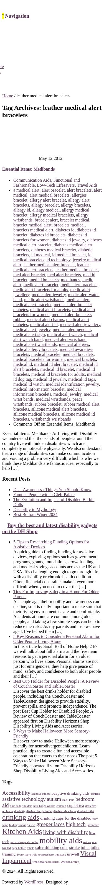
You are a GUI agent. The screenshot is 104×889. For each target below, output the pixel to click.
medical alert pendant (72, 329)
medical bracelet (45, 354)
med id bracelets (44, 279)
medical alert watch (64, 334)
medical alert (78, 299)
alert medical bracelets (50, 195)
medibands (70, 279)
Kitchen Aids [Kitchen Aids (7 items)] (22, 831)
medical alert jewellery (80, 324)
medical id (22, 364)
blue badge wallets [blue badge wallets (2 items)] (44, 805)
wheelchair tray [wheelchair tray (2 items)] (70, 861)
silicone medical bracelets (36, 414)
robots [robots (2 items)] (30, 847)
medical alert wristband (66, 339)
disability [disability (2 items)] (20, 811)
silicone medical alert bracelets (58, 409)
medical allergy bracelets (35, 349)
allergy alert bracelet (48, 200)
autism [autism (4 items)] (54, 799)
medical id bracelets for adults (58, 374)
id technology (59, 259)
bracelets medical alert (33, 230)
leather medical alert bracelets (51, 267)
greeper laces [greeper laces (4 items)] (50, 824)
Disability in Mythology (34, 509)
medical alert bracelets (50, 309)
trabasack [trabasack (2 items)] (60, 854)
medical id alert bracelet (55, 364)
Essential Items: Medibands (28, 169)
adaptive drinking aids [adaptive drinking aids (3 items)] (71, 793)
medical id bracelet (57, 369)
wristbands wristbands (51, 419)
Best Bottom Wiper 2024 (35, 514)
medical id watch (28, 384)
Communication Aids (32, 180)
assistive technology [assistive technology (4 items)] (24, 799)
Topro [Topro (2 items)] (20, 854)
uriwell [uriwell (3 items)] (73, 854)
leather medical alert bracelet (49, 264)
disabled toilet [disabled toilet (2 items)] (85, 811)
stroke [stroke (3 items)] (74, 847)
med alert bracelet (29, 274)
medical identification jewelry (72, 384)
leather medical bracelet (76, 269)
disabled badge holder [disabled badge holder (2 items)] (39, 811)
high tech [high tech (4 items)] (76, 824)
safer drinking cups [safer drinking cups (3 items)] (51, 847)
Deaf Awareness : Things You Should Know (52, 489)
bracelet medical (74, 220)
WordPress (34, 882)
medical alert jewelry (31, 329)
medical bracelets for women (39, 359)
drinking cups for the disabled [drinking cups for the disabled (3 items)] (65, 818)
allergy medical (46, 210)
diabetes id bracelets (48, 235)
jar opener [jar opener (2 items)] (93, 825)
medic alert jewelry (48, 294)
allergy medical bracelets (52, 215)
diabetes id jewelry (68, 240)
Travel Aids (87, 185)
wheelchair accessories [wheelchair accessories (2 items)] (45, 861)
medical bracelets (78, 354)
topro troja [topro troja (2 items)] (31, 854)
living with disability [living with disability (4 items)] (65, 832)
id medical (40, 254)
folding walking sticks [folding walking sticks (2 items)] (22, 825)
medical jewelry (67, 394)
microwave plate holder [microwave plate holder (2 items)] (25, 842)
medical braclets (81, 359)
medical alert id (44, 324)
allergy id (21, 210)
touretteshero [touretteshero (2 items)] (46, 854)
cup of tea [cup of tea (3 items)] (75, 805)
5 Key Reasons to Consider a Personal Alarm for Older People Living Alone (56, 639)
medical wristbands (53, 399)
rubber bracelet (48, 404)
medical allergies (74, 344)
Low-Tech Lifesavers (56, 185)
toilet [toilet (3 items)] (85, 847)
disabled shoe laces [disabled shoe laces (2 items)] (65, 811)
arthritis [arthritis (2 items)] (95, 793)
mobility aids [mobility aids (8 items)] (60, 840)
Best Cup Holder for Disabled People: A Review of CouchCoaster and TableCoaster (56, 684)
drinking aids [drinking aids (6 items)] (20, 817)
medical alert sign (29, 334)
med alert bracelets (64, 274)
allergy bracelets (75, 205)
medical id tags (81, 379)
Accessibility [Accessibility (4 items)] (16, 793)
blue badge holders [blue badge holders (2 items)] (21, 805)
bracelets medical (69, 225)
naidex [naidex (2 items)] (87, 842)
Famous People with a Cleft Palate (44, 494)
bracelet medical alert (32, 225)
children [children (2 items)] (61, 805)
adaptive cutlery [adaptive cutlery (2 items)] (40, 793)
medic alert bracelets (79, 284)
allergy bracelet (45, 205)
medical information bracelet (39, 389)
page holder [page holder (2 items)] (19, 847)
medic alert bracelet (40, 284)
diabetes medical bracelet (53, 249)
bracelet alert (46, 220)
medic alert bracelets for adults (40, 289)
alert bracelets (79, 190)
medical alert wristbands (35, 344)
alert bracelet (53, 190)
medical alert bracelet (32, 304)
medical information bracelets (47, 392)
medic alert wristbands (44, 299)
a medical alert (26, 190)
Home (7, 95)
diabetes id (65, 230)
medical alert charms (45, 319)
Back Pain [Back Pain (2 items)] (68, 799)
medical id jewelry (49, 379)
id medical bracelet (69, 254)
